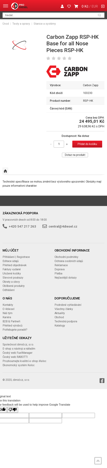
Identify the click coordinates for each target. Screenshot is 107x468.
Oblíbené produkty (14, 286)
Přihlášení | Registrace (16, 257)
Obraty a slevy (11, 281)
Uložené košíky (12, 273)
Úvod (6, 23)
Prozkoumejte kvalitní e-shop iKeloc (24, 361)
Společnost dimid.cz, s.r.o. (18, 344)
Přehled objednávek (15, 265)
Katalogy (60, 325)
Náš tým (7, 313)
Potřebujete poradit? (15, 329)
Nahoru (5, 171)
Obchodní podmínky (66, 257)
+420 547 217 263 (22, 226)
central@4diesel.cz (63, 226)
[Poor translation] (12, 410)
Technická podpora (66, 321)
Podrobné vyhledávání (68, 304)
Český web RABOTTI (15, 357)
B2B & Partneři (11, 321)
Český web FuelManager (17, 352)
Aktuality (60, 313)
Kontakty (8, 304)
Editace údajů (11, 261)
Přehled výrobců (12, 325)
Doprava (60, 269)
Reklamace (61, 265)
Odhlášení (8, 290)
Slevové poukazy (13, 277)
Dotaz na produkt (75, 155)
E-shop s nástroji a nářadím (19, 348)
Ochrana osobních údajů (69, 261)
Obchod (59, 317)
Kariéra (7, 317)
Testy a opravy (21, 23)
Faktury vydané (12, 269)
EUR (94, 6)
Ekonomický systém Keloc (19, 365)
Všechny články (64, 309)
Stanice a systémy (45, 23)
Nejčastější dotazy (66, 277)
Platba (58, 273)
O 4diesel (8, 309)
